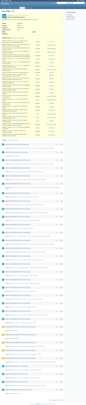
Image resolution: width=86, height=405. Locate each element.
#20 (62, 295)
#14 (62, 248)
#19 (62, 287)
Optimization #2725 (17, 85)
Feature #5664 (16, 48)
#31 (62, 382)
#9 (62, 209)
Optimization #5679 (17, 120)
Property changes (12, 140)
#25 (62, 334)
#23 (62, 319)
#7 (62, 193)
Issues (22, 8)
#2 (62, 152)
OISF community (70, 17)
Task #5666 (15, 55)
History (4, 140)
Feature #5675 (16, 95)
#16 (62, 264)
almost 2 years (31, 19)
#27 (62, 350)
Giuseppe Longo (51, 100)
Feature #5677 (16, 106)
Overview (4, 8)
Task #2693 (15, 72)
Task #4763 (10, 15)
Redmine (38, 404)
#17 (62, 272)
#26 (62, 342)
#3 (62, 160)
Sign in (78, 0)
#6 (62, 184)
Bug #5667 (15, 58)
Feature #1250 (16, 127)
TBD (18, 30)
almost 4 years (17, 19)
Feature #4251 (16, 113)
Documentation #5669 (18, 65)
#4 (62, 168)
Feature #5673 (16, 88)
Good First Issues (70, 16)
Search (54, 3)
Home (2, 0)
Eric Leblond (51, 59)
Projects (6, 0)
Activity (10, 8)
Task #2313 (15, 74)
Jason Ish (51, 41)
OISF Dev (51, 62)
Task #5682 (15, 130)
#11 (62, 224)
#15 (62, 256)
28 (11, 38)
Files (31, 8)
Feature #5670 (16, 69)
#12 (62, 232)
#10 (62, 217)
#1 (62, 144)
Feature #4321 (16, 44)
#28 (62, 358)
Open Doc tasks (70, 19)
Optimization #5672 (17, 81)
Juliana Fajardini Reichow (18, 326)
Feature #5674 (16, 92)
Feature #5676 (16, 102)
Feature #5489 (16, 41)
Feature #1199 (16, 99)
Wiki (27, 8)
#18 (62, 279)
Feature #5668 (16, 62)
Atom (62, 400)
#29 (62, 366)
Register (82, 0)
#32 (62, 390)
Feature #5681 (16, 123)
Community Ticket (51, 69)
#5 (62, 176)
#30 (62, 374)
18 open (15, 38)
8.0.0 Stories (69, 14)
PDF (58, 400)
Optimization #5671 (17, 78)
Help (10, 0)
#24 (62, 327)
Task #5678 (15, 109)
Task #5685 (15, 134)
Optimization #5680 (17, 116)
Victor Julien (10, 19)
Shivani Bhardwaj (51, 48)
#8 (62, 201)
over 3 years (21, 152)
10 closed (21, 38)
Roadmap (16, 8)
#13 (62, 240)
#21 (62, 303)
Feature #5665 (16, 51)
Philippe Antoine (51, 45)
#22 (62, 311)
